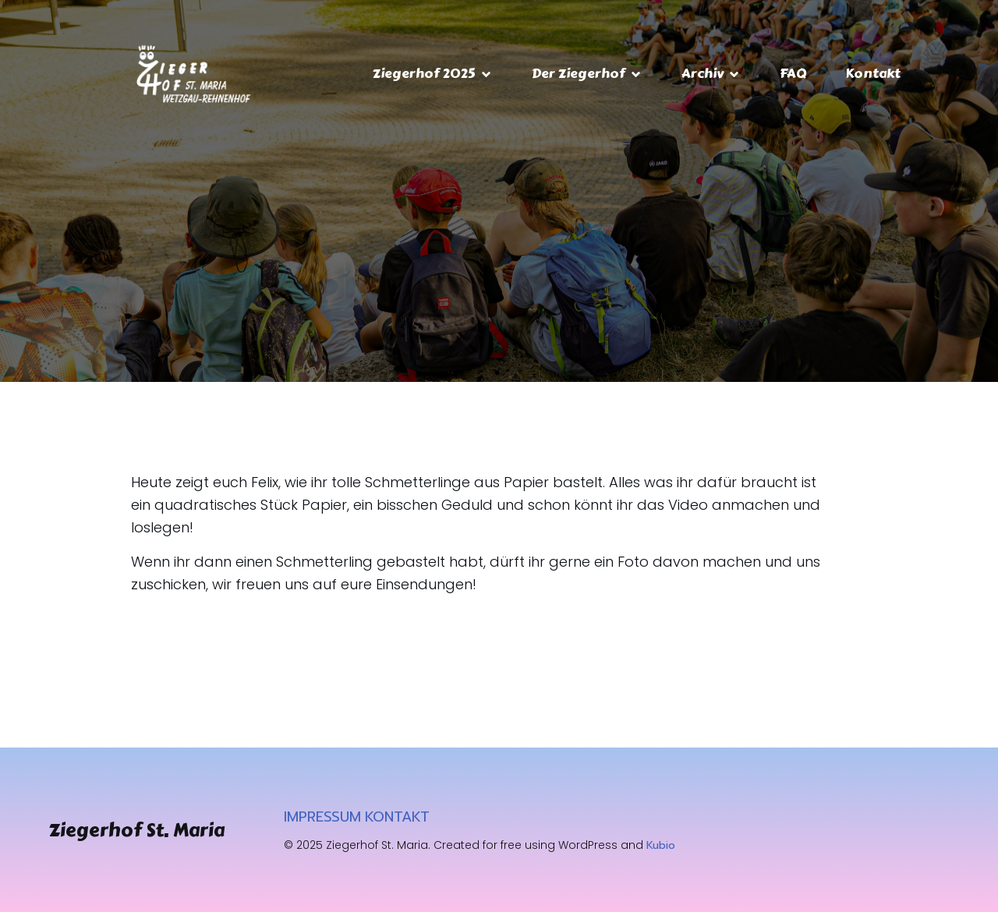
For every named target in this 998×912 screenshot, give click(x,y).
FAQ (793, 73)
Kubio (660, 845)
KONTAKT (397, 817)
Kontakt (873, 73)
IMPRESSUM (322, 817)
